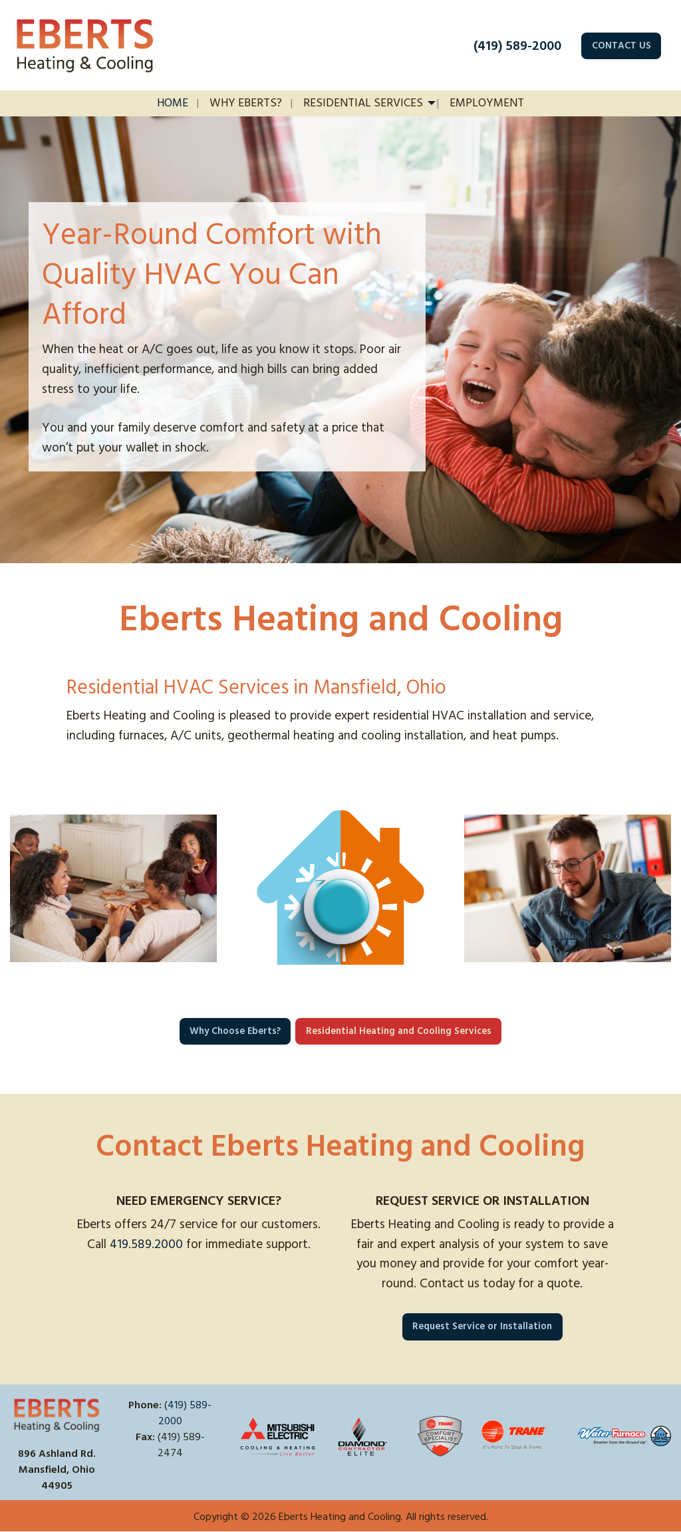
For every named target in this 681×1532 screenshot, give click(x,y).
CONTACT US (621, 46)
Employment (487, 103)
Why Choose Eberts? (235, 1031)
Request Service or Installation (482, 1326)
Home (172, 103)
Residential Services (363, 103)
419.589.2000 (146, 1244)
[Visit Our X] (155, 1468)
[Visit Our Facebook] (134, 1468)
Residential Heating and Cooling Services (398, 1031)
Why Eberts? (245, 103)
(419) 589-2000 (517, 46)
